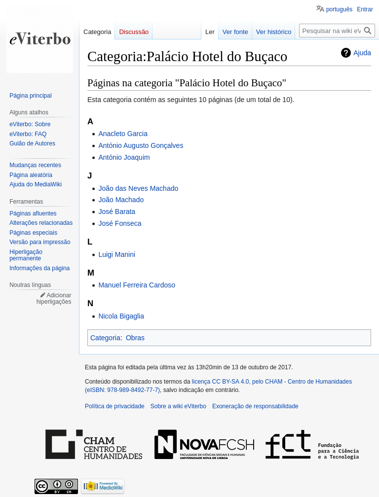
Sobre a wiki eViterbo (178, 406)
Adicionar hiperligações (54, 299)
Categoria (105, 338)
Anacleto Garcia (123, 134)
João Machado (121, 200)
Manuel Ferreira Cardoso (136, 285)
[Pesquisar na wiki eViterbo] (337, 30)
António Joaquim (124, 157)
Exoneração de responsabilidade (255, 406)
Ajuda (362, 53)
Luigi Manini (116, 254)
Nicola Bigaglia (121, 316)
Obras (135, 338)
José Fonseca (119, 223)
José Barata (116, 211)
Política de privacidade (115, 406)
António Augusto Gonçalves (140, 145)
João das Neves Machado (138, 188)
